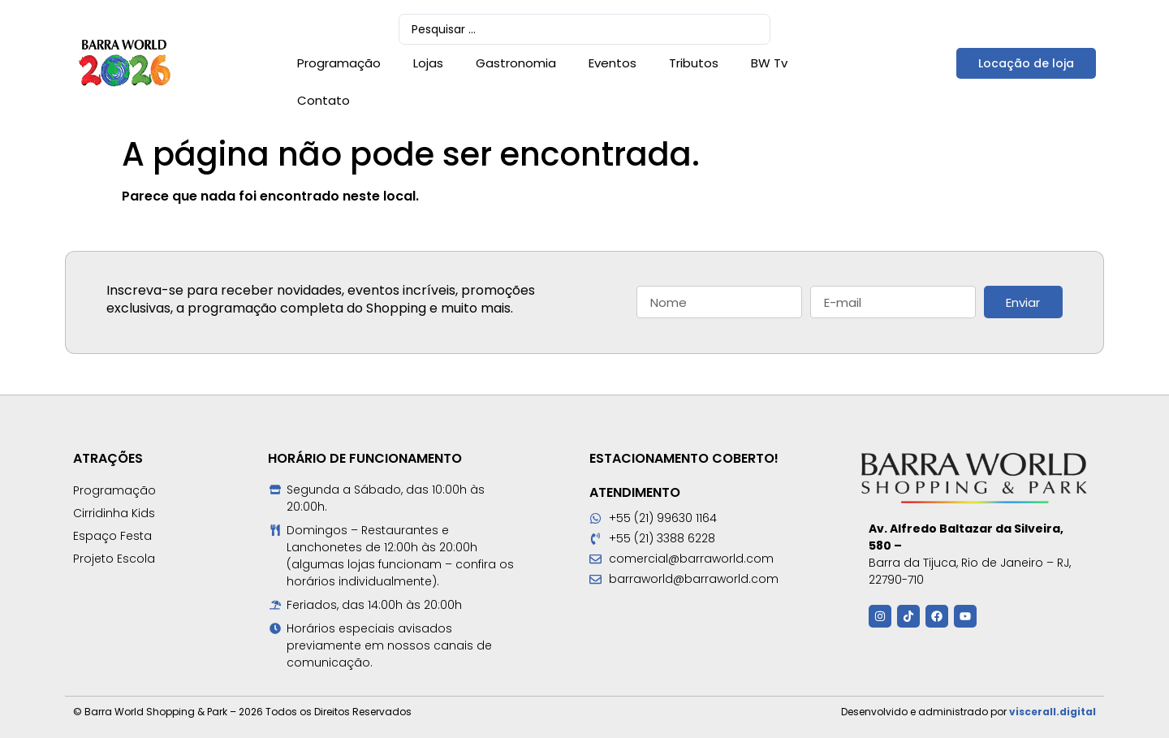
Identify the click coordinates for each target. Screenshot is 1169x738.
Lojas (428, 62)
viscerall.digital (1052, 712)
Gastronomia (516, 62)
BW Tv (769, 62)
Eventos (612, 62)
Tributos (693, 62)
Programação (339, 62)
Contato (323, 100)
